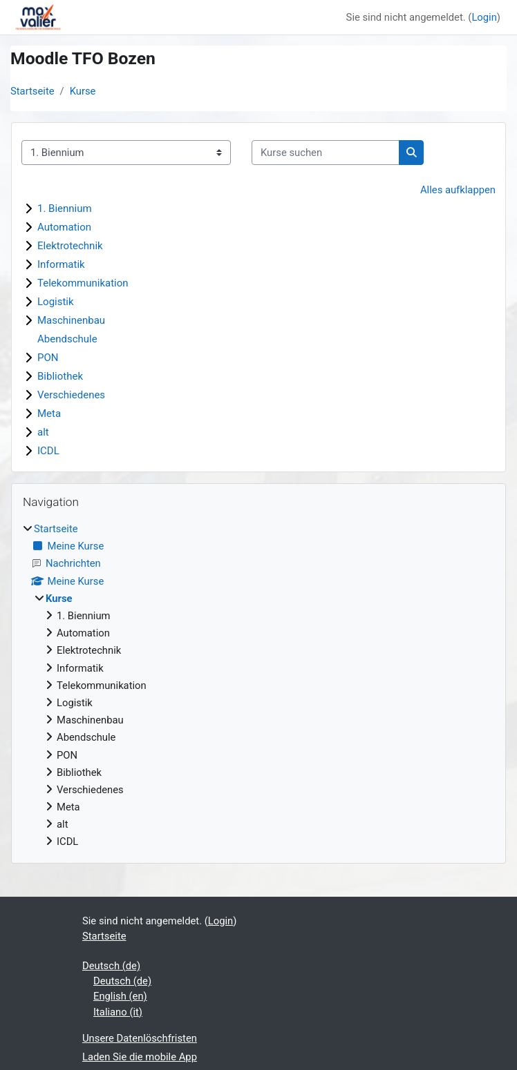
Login (483, 17)
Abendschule (67, 339)
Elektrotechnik (70, 246)
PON (47, 357)
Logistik (55, 301)
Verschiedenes (71, 395)
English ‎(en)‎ (120, 996)
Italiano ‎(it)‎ (117, 1012)
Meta (49, 413)
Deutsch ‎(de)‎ (111, 966)
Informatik (61, 264)
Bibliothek (60, 376)
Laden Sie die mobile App (139, 1057)
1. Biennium (64, 208)
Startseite (32, 91)
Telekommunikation (83, 283)
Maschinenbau (71, 320)
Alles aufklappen (458, 190)
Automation (64, 227)
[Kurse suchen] (326, 152)
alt (43, 432)
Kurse (83, 91)
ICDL (48, 451)
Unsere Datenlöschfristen (139, 1038)
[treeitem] (258, 685)
